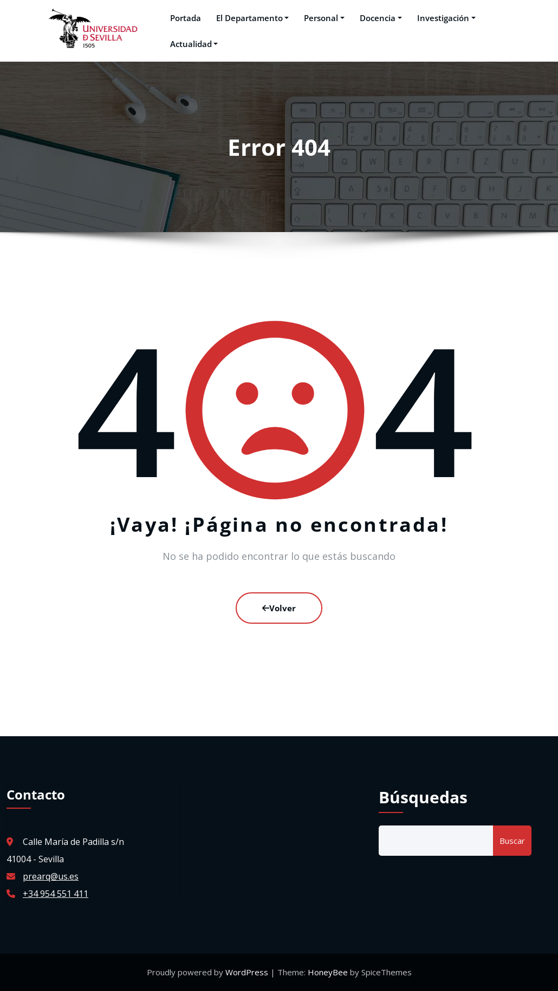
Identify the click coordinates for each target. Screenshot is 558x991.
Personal (322, 17)
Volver (279, 608)
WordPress (247, 972)
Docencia (379, 17)
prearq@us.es (51, 876)
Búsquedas (423, 797)
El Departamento (250, 17)
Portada (183, 17)
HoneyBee (328, 972)
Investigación (444, 17)
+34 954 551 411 (55, 894)
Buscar (512, 840)
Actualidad (192, 43)
